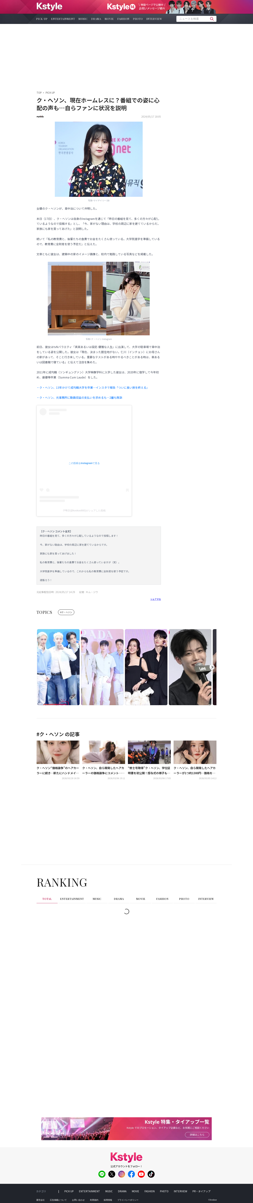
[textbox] (196, 19)
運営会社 (40, 1200)
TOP (39, 92)
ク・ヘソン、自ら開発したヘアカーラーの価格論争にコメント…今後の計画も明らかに (103, 771)
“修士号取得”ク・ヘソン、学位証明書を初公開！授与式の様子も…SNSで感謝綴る (149, 771)
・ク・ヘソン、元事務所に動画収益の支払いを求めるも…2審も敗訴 (79, 397)
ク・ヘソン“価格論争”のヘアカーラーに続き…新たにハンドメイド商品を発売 (58, 771)
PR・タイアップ (201, 1191)
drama (96, 19)
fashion (123, 19)
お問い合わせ (78, 1200)
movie (109, 19)
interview (154, 19)
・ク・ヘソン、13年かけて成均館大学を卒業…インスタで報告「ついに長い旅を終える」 (93, 387)
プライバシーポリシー (127, 1200)
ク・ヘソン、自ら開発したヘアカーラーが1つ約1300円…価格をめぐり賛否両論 (195, 771)
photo (138, 19)
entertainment (63, 19)
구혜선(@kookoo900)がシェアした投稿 (84, 510)
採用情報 (108, 1200)
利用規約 (94, 1200)
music (83, 19)
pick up (42, 19)
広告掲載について (58, 1200)
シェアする (155, 598)
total (47, 899)
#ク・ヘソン (66, 612)
